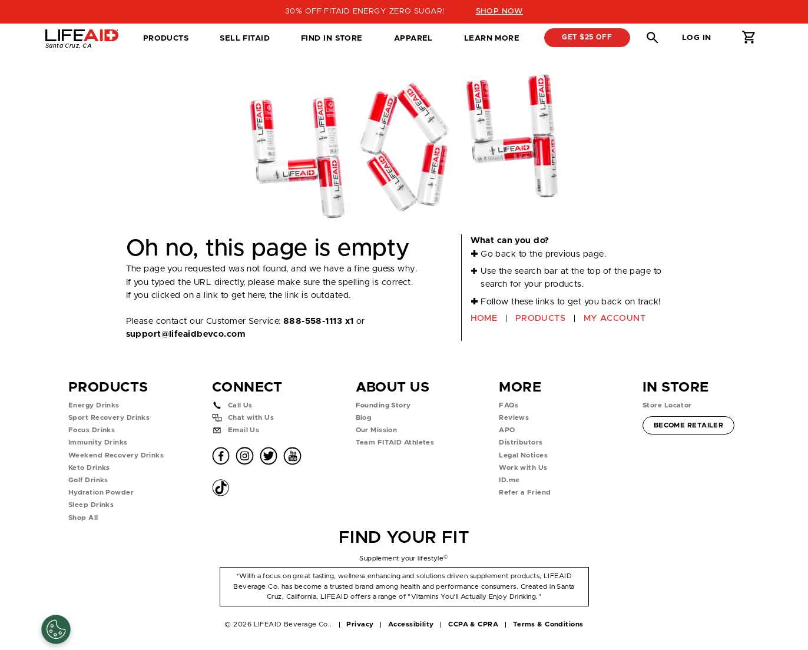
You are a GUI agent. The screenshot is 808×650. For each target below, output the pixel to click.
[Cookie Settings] (56, 629)
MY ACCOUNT (614, 318)
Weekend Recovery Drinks (116, 455)
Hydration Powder (101, 492)
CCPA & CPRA (473, 624)
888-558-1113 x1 (318, 321)
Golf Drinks (88, 480)
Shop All (83, 518)
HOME (484, 318)
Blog (364, 417)
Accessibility (411, 624)
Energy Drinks (94, 405)
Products (166, 38)
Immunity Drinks (98, 442)
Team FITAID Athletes (395, 442)
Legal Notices (523, 455)
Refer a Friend (525, 492)
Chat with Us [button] (251, 417)
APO (507, 430)
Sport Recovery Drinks (109, 417)
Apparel (413, 38)
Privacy (359, 624)
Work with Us (523, 468)
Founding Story (383, 405)
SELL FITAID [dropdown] (245, 38)
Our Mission (377, 430)
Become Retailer (688, 424)
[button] (652, 37)
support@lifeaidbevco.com (186, 334)
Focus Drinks (91, 430)
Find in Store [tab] (331, 42)
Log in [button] (696, 38)
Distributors (520, 442)
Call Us (240, 405)
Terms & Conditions (548, 624)
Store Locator (667, 405)
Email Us (244, 430)
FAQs (508, 405)
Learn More (491, 38)
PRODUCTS (540, 318)
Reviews (514, 417)
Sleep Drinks (91, 505)
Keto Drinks (89, 468)
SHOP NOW (500, 11)
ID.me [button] (509, 480)
